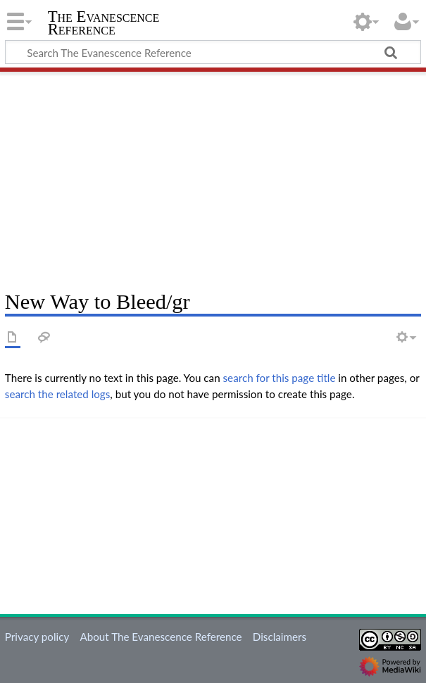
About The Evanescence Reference (161, 636)
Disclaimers (279, 636)
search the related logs (58, 394)
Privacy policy (37, 636)
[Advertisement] (213, 175)
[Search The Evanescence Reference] (213, 52)
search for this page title (279, 377)
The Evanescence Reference (104, 23)
